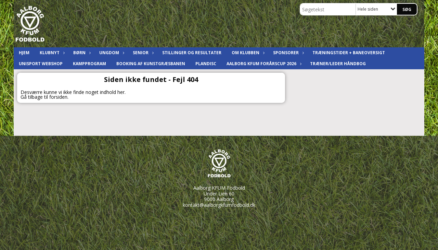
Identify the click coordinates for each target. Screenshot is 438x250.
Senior (142, 53)
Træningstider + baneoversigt (348, 53)
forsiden (58, 97)
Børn (81, 53)
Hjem (24, 53)
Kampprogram (89, 64)
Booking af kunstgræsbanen (150, 64)
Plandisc (205, 64)
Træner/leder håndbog (338, 64)
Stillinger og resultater (191, 53)
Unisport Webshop (41, 64)
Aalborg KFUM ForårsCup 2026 (263, 64)
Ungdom (111, 53)
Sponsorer (287, 53)
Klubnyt (51, 53)
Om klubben (247, 53)
